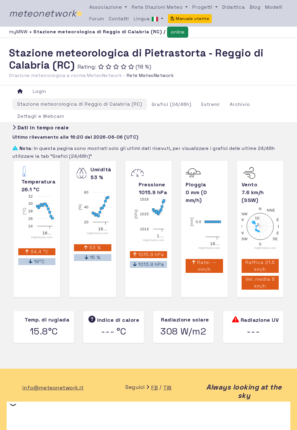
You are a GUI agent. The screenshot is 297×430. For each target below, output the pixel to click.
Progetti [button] (203, 7)
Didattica (233, 7)
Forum (96, 19)
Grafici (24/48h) (171, 104)
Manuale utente (190, 18)
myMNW (19, 32)
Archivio (240, 104)
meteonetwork (45, 13)
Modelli (273, 7)
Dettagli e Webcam (40, 116)
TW (167, 387)
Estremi (210, 104)
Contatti (119, 19)
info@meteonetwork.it (53, 387)
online (177, 32)
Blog (255, 7)
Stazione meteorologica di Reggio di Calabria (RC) (79, 104)
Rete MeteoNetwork (150, 75)
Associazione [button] (106, 7)
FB (154, 387)
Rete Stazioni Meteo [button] (158, 7)
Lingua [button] (147, 19)
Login (39, 91)
